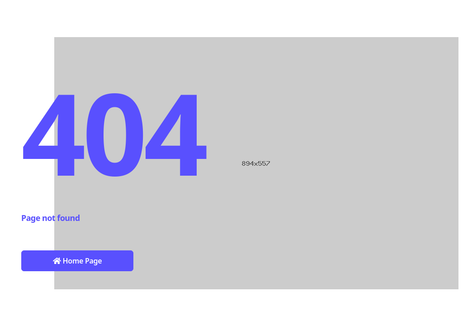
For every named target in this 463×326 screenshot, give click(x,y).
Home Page (77, 261)
